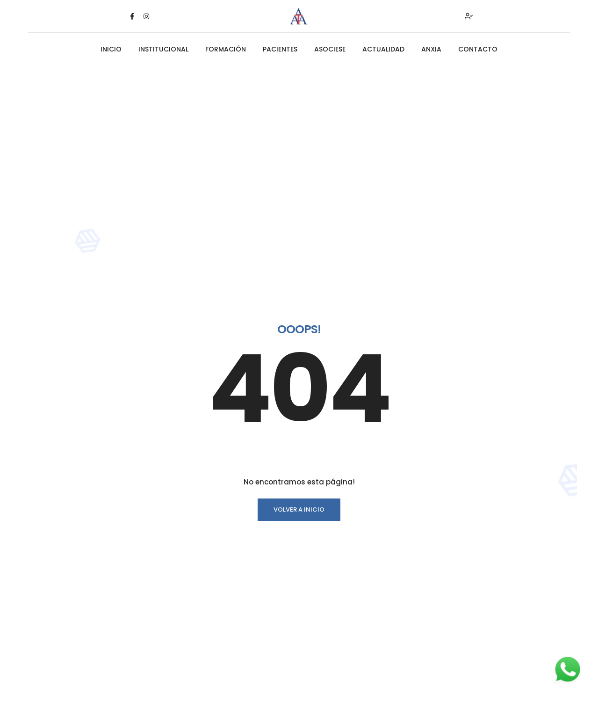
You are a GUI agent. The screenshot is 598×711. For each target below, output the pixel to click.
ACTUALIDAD (383, 49)
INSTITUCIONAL (163, 49)
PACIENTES (280, 49)
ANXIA (431, 49)
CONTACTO (477, 49)
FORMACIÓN (225, 49)
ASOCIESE (330, 49)
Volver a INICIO (299, 509)
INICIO (111, 49)
